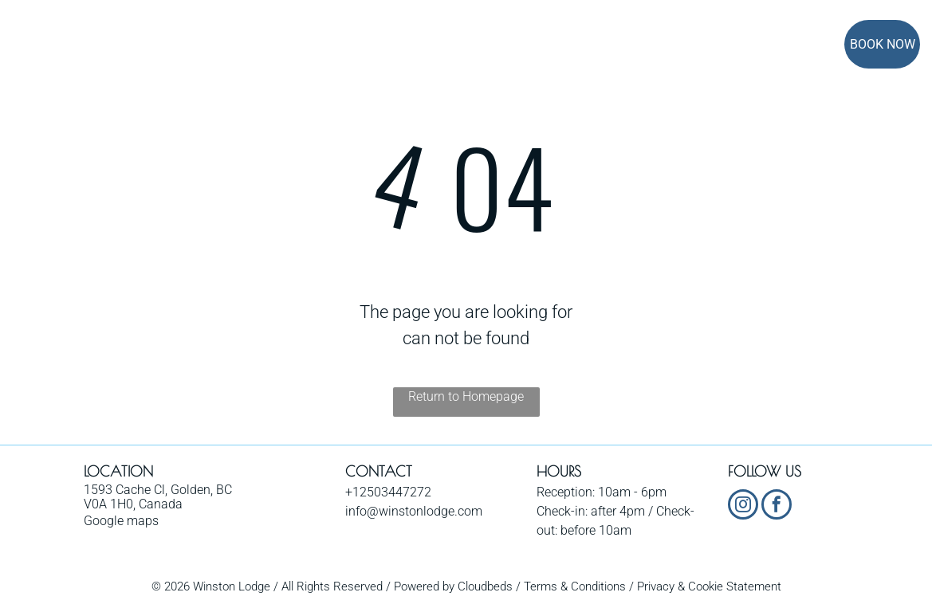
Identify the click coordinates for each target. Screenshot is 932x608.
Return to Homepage (466, 396)
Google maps (121, 520)
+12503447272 (388, 492)
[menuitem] (236, 46)
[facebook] (776, 506)
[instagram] (743, 506)
